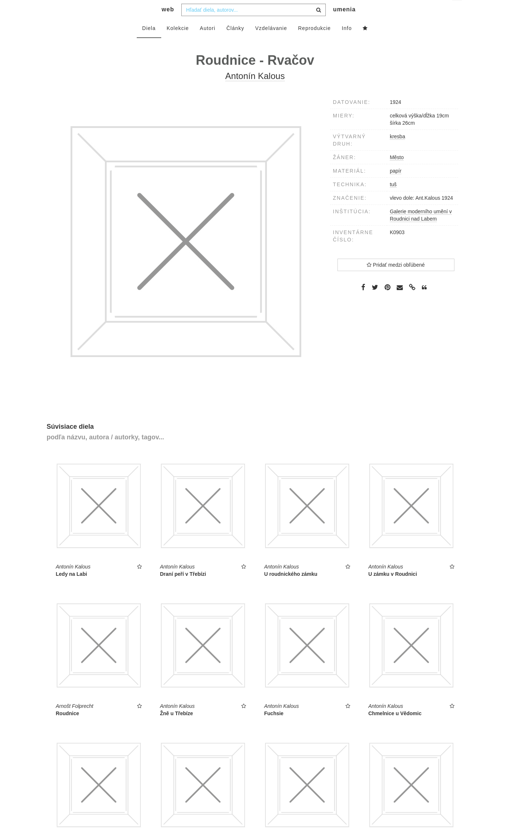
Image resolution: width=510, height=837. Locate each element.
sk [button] (457, 11)
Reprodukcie (314, 43)
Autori (208, 43)
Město (397, 172)
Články (235, 43)
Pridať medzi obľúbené (396, 279)
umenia (344, 24)
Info (347, 43)
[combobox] (253, 24)
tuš (393, 199)
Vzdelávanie (271, 43)
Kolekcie (178, 43)
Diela (149, 43)
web (168, 24)
